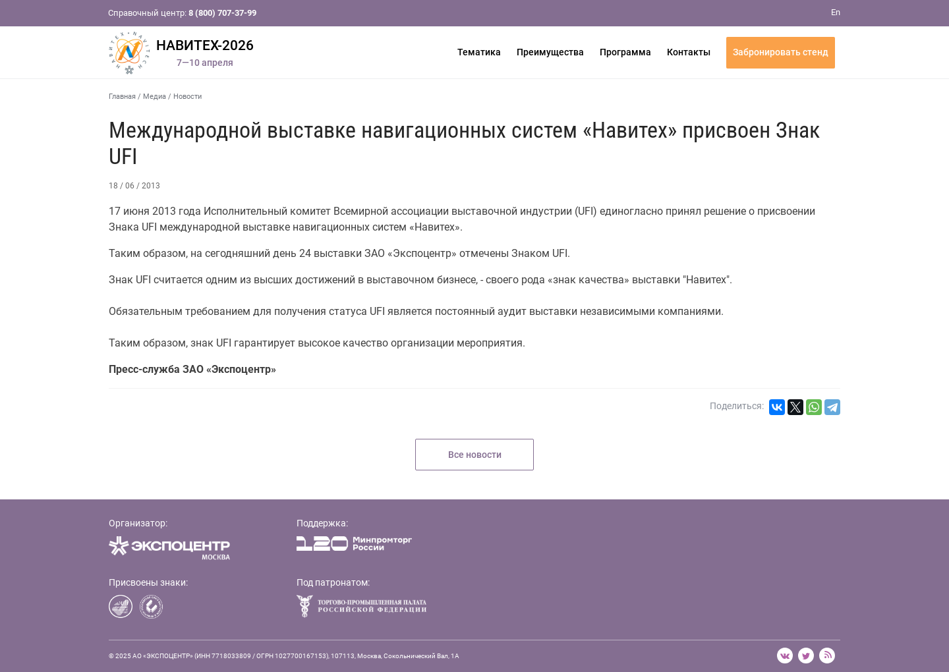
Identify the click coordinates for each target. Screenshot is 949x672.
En (835, 12)
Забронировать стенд (780, 52)
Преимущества (550, 52)
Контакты (688, 52)
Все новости (475, 454)
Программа (625, 52)
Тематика (479, 52)
